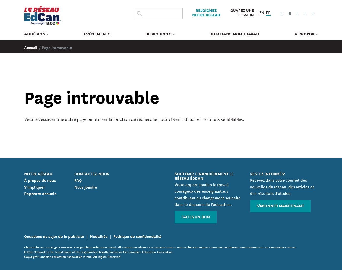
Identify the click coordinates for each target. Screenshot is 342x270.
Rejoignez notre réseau (206, 13)
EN (261, 12)
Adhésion (36, 35)
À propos (306, 35)
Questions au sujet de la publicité (54, 236)
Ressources (160, 35)
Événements (97, 35)
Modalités (99, 236)
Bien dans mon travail (234, 35)
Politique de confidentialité (137, 236)
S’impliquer (34, 186)
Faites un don (195, 217)
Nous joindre (85, 186)
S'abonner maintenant (280, 205)
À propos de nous (40, 180)
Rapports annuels (40, 193)
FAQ (78, 180)
